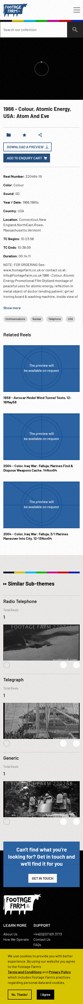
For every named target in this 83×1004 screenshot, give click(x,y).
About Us (10, 934)
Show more (12, 308)
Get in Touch (42, 878)
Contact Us (41, 939)
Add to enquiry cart (24, 158)
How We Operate (16, 939)
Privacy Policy (60, 972)
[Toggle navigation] (77, 10)
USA (70, 318)
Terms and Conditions (25, 972)
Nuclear (37, 318)
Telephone (54, 318)
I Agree (45, 994)
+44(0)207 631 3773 (47, 934)
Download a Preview (25, 147)
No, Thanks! (20, 994)
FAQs (37, 944)
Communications (15, 318)
